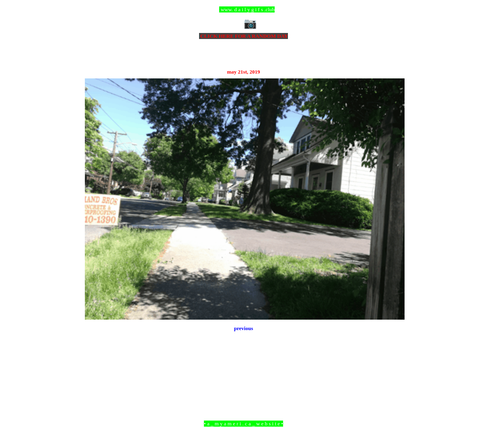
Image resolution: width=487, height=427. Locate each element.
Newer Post (95, 380)
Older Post (393, 380)
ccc (243, 9)
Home (244, 380)
